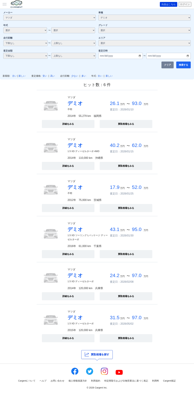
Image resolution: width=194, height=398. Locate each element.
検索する (183, 65)
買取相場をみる (126, 124)
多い (83, 76)
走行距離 (7, 38)
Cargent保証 (169, 380)
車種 (100, 12)
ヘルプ (43, 380)
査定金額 (7, 50)
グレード (103, 25)
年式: (94, 76)
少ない (74, 76)
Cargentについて (27, 380)
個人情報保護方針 (77, 380)
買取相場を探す (97, 354)
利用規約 (95, 380)
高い (52, 76)
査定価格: (36, 76)
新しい (22, 76)
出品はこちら (168, 4)
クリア (167, 65)
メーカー (7, 12)
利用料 (155, 380)
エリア (101, 38)
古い (14, 76)
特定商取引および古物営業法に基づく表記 (126, 380)
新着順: (6, 76)
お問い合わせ (57, 380)
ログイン (185, 4)
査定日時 (103, 50)
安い (45, 76)
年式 (5, 25)
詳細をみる (68, 124)
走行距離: (65, 76)
